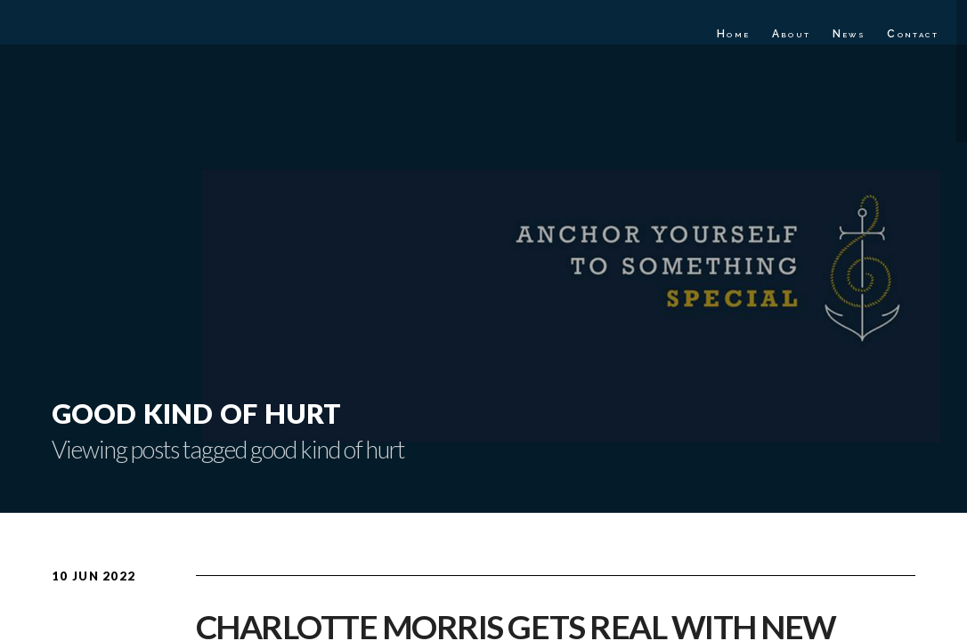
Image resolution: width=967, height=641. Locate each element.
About (791, 34)
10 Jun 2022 (93, 576)
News (849, 34)
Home (734, 34)
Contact (913, 34)
